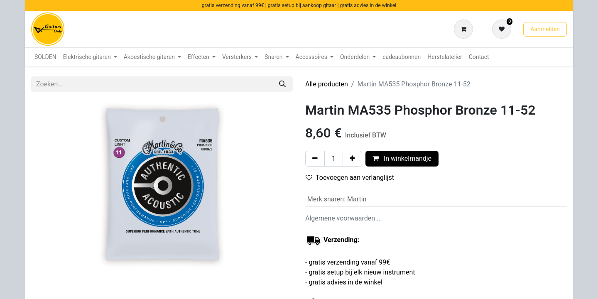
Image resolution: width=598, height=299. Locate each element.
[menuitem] (45, 57)
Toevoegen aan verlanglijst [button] (350, 177)
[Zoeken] (282, 84)
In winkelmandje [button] (402, 158)
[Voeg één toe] (352, 159)
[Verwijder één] (315, 159)
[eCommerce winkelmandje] (465, 29)
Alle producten (326, 84)
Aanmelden (545, 29)
